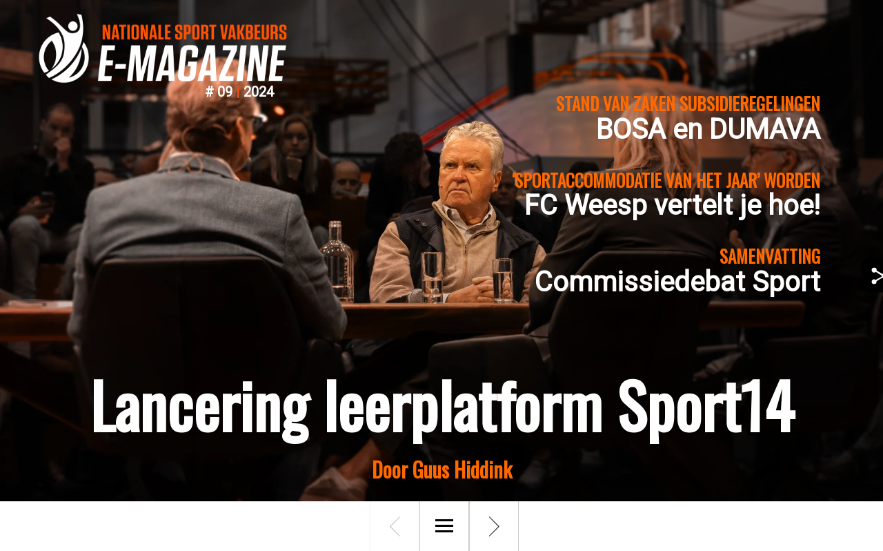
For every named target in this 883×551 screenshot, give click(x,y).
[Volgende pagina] (494, 526)
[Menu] (444, 526)
